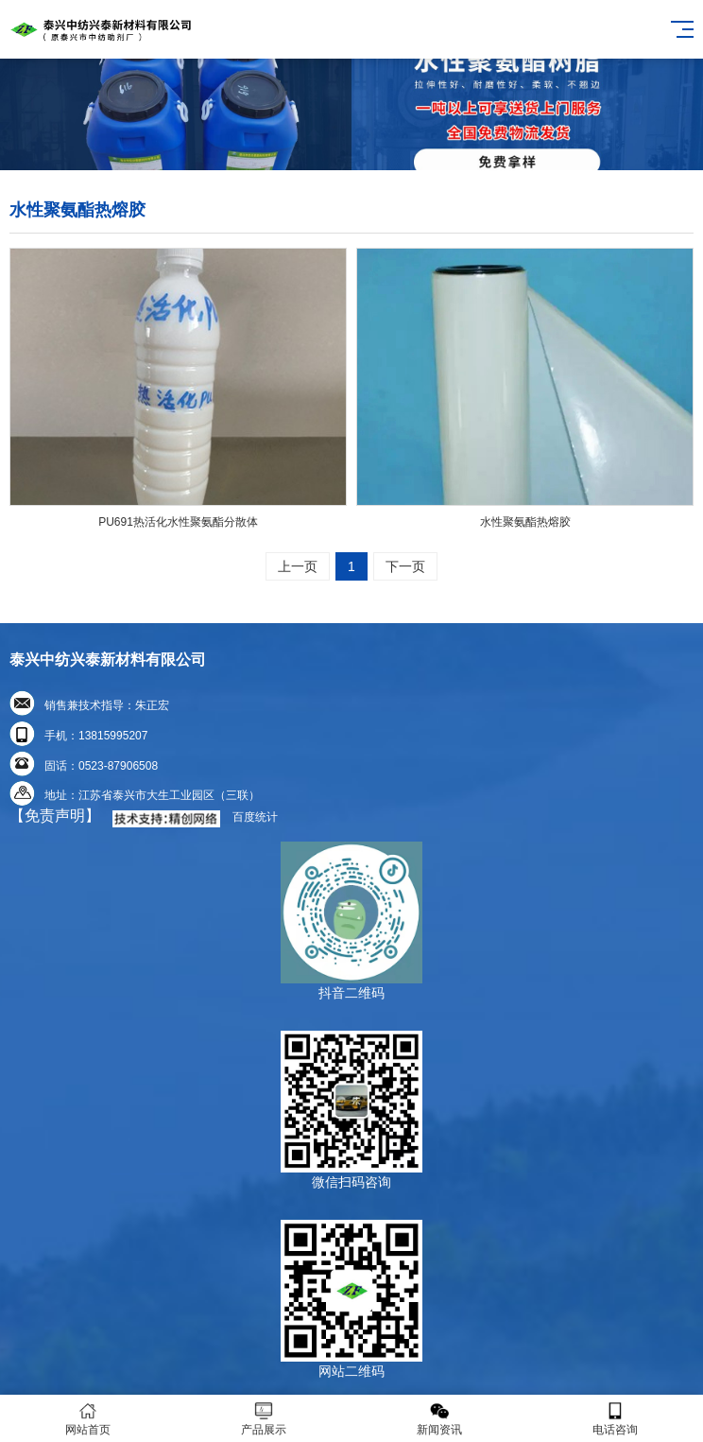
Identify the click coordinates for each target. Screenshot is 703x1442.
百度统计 (255, 817)
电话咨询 (615, 1418)
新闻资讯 (439, 1418)
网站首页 (88, 1418)
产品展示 (264, 1418)
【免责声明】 (54, 816)
